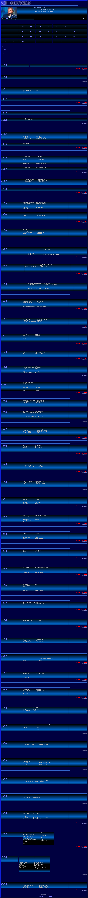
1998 (74, 37)
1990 (5, 37)
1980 (5, 36)
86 (1, 580)
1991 (14, 37)
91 (1, 668)
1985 (48, 36)
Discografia (3, 22)
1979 (82, 31)
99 (1, 808)
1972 (23, 31)
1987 (65, 36)
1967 (74, 26)
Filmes (2, 53)
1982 (23, 36)
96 (1, 755)
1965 (57, 26)
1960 (5, 26)
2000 (14, 41)
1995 (48, 37)
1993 (31, 37)
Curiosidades (3, 49)
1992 (23, 37)
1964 (40, 26)
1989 (82, 36)
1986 (57, 36)
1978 (74, 31)
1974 (40, 31)
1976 (57, 31)
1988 (74, 36)
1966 (65, 26)
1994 (48, 26)
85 (1, 564)
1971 (14, 31)
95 (1, 738)
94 (1, 721)
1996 (57, 37)
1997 (65, 37)
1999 (82, 37)
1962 (23, 26)
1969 (5, 27)
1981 (14, 36)
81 (1, 494)
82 (1, 512)
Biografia (3, 46)
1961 (14, 26)
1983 (31, 36)
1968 (82, 26)
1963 (31, 26)
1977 (65, 31)
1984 (40, 36)
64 (1, 176)
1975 (48, 31)
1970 (5, 31)
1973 (31, 31)
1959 (5, 25)
